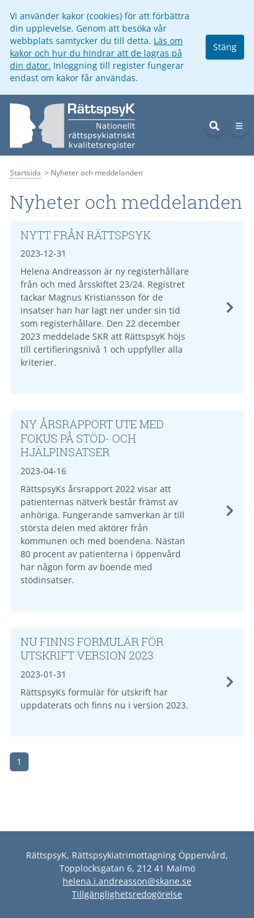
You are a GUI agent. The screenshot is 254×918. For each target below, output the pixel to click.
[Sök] (214, 126)
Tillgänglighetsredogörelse (127, 894)
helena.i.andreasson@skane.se (127, 881)
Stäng (225, 47)
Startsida (25, 172)
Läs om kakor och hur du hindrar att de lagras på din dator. (96, 53)
